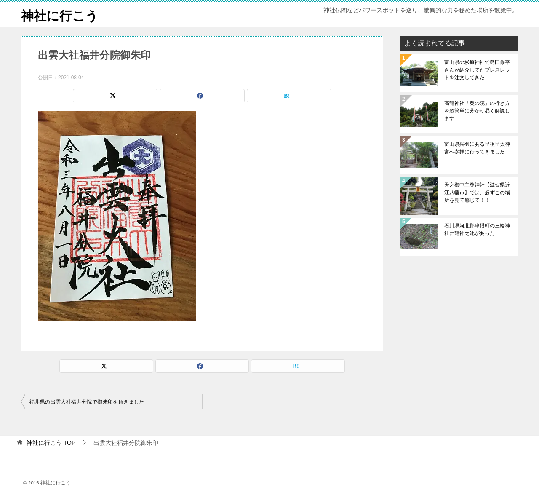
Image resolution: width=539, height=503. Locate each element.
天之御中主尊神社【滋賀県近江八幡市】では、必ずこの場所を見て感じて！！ (477, 192)
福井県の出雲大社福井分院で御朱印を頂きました (86, 402)
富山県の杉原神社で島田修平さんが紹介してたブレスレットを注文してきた (477, 69)
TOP (51, 442)
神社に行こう (59, 14)
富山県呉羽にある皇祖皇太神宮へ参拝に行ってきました (477, 148)
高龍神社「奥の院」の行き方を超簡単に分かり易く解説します (477, 110)
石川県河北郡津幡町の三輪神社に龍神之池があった (477, 229)
